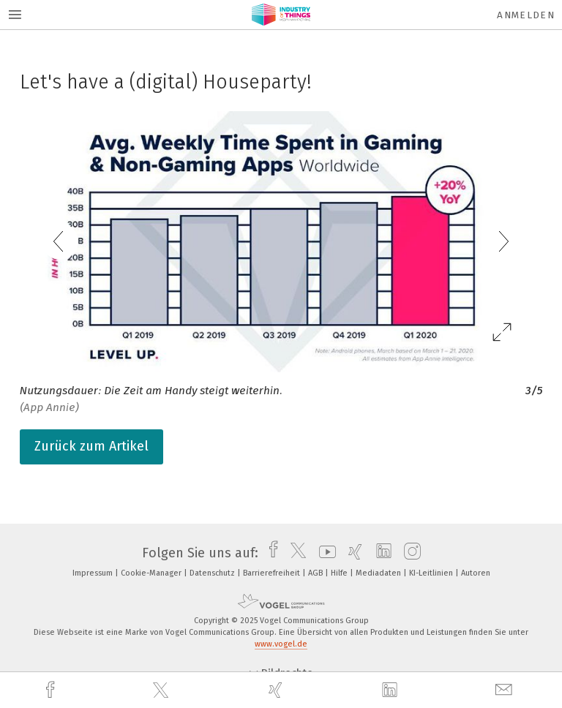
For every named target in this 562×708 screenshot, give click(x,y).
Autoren (475, 573)
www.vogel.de (281, 644)
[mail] (505, 690)
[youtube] (324, 553)
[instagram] (409, 553)
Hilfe (340, 573)
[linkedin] (391, 690)
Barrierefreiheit (272, 573)
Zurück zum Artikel (91, 446)
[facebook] (52, 690)
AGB (316, 573)
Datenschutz (213, 573)
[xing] (277, 690)
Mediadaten (379, 573)
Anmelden (526, 15)
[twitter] (162, 690)
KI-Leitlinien (432, 573)
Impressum (93, 573)
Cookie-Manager (152, 573)
